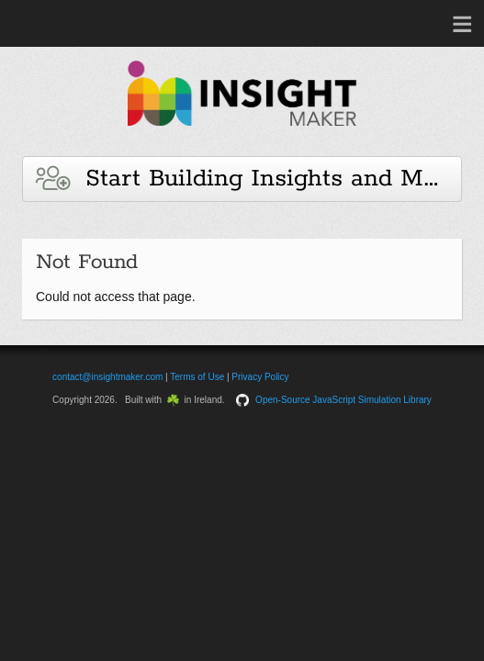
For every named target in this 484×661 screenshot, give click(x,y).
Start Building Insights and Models (249, 178)
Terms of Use (197, 377)
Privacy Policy (259, 377)
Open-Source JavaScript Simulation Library (343, 400)
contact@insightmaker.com (107, 377)
